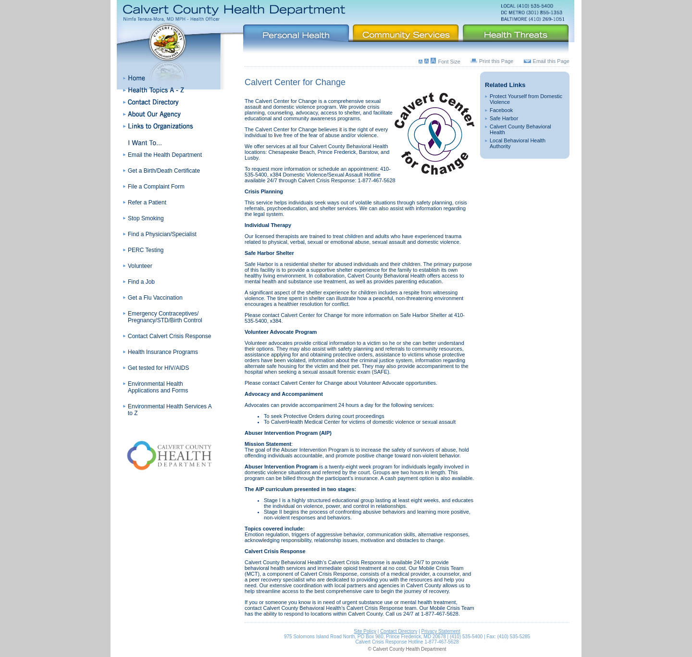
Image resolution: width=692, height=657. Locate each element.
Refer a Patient (147, 202)
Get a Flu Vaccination (155, 297)
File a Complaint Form (156, 186)
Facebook (501, 110)
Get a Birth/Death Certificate (164, 170)
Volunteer (140, 266)
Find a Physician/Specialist (162, 234)
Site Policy (365, 631)
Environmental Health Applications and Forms (158, 387)
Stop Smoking (146, 218)
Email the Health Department (165, 155)
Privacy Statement (440, 631)
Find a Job (141, 281)
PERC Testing (145, 250)
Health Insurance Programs (163, 352)
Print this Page (496, 61)
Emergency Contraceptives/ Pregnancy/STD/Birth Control (165, 317)
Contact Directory (398, 631)
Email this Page (551, 61)
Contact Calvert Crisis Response (169, 336)
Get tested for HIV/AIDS (158, 368)
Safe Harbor (504, 118)
